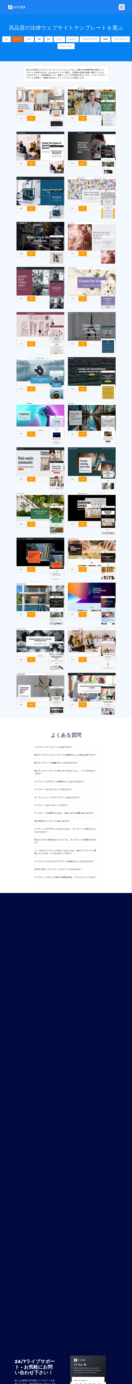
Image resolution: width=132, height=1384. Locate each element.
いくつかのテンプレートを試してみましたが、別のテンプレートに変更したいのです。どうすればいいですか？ (65, 850)
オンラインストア (66, 46)
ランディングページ (120, 39)
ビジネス (17, 39)
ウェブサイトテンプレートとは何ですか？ (53, 745)
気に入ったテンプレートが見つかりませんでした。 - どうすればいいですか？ (65, 770)
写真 (39, 39)
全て (6, 39)
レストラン (72, 39)
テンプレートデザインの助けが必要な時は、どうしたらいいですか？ (65, 875)
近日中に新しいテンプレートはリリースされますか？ (58, 868)
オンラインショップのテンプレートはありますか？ (57, 796)
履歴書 (105, 39)
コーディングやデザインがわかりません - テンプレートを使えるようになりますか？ (65, 829)
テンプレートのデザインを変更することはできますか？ (59, 780)
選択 (31, 118)
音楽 (48, 39)
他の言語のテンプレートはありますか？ (52, 819)
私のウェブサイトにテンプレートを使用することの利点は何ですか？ (65, 753)
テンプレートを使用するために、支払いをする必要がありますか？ (64, 811)
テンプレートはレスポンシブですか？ (51, 804)
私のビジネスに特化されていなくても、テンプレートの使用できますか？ (65, 839)
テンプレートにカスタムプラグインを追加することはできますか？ (64, 860)
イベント (59, 39)
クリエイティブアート (89, 39)
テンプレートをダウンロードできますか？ (53, 788)
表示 (21, 118)
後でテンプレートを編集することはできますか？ (56, 761)
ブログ (29, 39)
